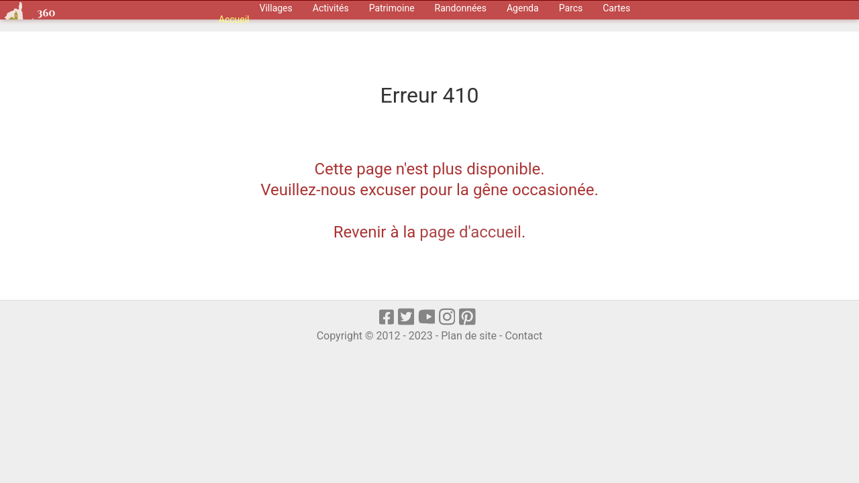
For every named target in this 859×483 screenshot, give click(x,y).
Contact (523, 335)
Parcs (571, 8)
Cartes (616, 8)
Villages (276, 8)
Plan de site (469, 335)
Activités (331, 8)
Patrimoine (392, 8)
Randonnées (461, 8)
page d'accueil (470, 232)
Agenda (523, 8)
